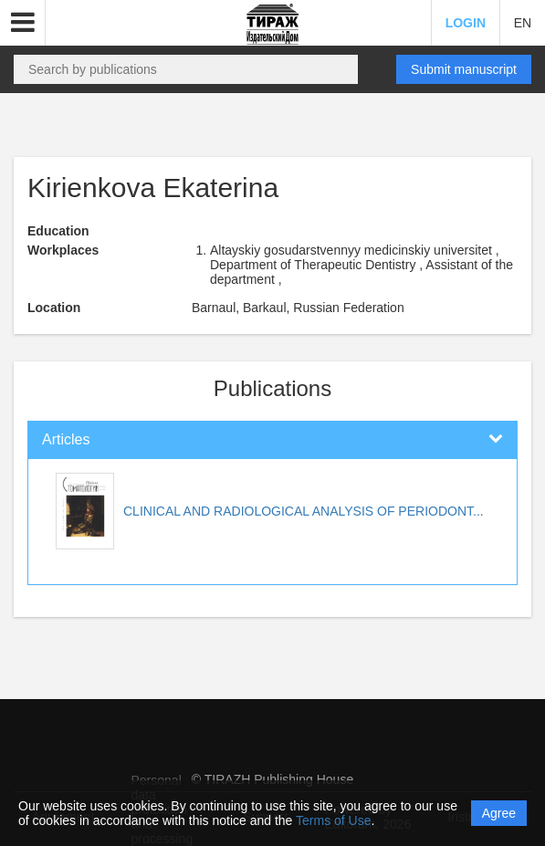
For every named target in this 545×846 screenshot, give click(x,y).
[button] (23, 23)
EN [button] (522, 23)
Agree (499, 813)
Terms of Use (333, 820)
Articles (65, 439)
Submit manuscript (464, 69)
